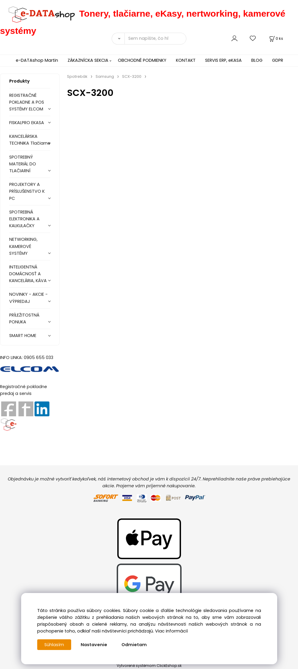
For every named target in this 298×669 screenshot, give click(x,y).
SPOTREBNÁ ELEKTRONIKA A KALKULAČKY (24, 219)
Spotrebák (77, 76)
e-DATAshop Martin (37, 60)
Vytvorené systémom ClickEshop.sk (149, 665)
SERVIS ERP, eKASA (223, 60)
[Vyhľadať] (118, 39)
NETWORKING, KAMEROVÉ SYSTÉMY (23, 246)
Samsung (105, 76)
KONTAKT (186, 60)
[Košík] (275, 38)
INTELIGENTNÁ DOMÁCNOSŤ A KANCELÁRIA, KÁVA (28, 274)
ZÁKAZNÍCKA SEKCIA (88, 60)
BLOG (257, 60)
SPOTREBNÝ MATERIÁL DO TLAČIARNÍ (22, 164)
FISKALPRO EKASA (26, 123)
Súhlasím (54, 645)
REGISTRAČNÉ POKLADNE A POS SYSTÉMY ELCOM (26, 102)
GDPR (277, 60)
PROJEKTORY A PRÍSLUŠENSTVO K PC (27, 191)
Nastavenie (94, 645)
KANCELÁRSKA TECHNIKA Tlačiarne (29, 139)
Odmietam (134, 645)
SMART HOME (22, 336)
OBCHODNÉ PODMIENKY (142, 60)
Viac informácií (171, 631)
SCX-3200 (131, 76)
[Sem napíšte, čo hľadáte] (155, 39)
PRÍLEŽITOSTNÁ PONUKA (24, 318)
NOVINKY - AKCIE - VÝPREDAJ (28, 297)
